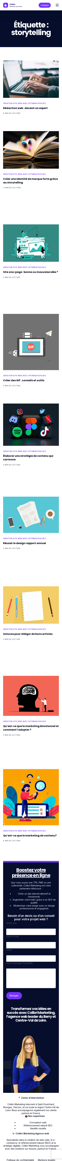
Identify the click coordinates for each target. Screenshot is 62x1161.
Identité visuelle (38, 1128)
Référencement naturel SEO (38, 1125)
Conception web (38, 1122)
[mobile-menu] (56, 5)
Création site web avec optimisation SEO (24, 103)
